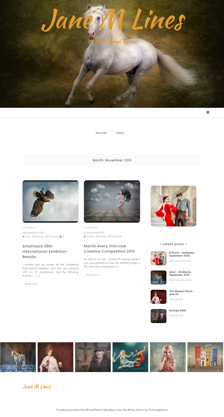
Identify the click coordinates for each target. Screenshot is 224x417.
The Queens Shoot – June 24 (181, 293)
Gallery (120, 132)
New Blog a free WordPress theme (123, 409)
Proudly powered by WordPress (74, 409)
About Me (101, 132)
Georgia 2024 (177, 310)
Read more (31, 283)
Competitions (29, 227)
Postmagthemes (158, 409)
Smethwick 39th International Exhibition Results (44, 251)
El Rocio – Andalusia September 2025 (181, 254)
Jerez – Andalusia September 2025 (180, 273)
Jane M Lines (112, 18)
